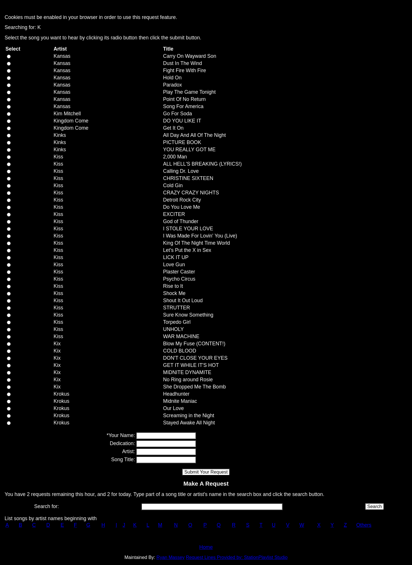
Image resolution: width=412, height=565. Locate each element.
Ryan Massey (171, 557)
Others (363, 525)
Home (206, 547)
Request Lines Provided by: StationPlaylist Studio (237, 557)
